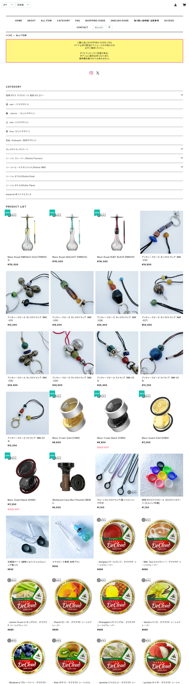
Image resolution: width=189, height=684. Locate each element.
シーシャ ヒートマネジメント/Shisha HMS (26, 167)
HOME (18, 20)
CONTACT (82, 27)
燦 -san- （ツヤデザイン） (18, 104)
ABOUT (31, 20)
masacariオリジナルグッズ (18, 194)
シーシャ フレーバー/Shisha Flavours (24, 158)
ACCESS (169, 20)
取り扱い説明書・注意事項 (146, 20)
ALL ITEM (46, 20)
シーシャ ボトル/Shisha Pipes (20, 185)
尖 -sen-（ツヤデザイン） (17, 122)
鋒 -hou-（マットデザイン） (18, 131)
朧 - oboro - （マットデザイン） (20, 113)
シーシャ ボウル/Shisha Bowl (20, 176)
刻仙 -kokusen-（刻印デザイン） (21, 140)
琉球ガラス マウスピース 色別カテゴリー (25, 95)
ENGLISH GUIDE (120, 20)
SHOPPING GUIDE (95, 20)
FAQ (77, 20)
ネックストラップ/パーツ (17, 149)
